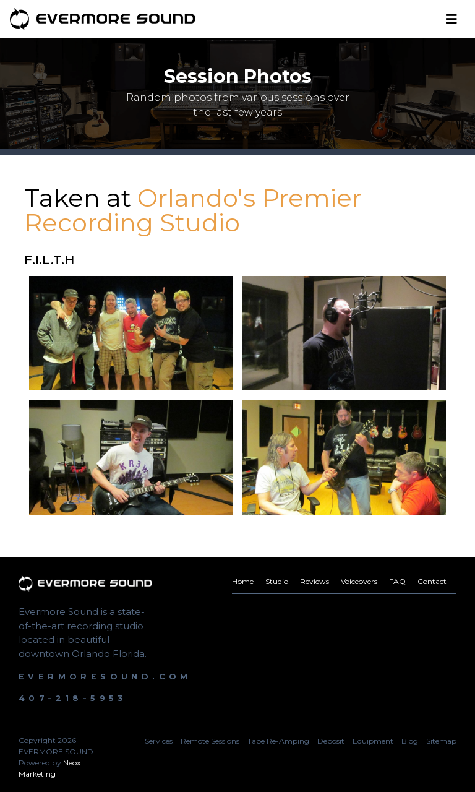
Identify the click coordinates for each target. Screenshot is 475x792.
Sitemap (441, 741)
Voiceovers (359, 581)
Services (159, 741)
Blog (409, 741)
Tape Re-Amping (278, 741)
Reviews (314, 581)
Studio (276, 581)
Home (243, 581)
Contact (432, 581)
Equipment (373, 741)
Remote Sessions (210, 741)
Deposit (330, 741)
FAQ (397, 581)
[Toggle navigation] (451, 19)
